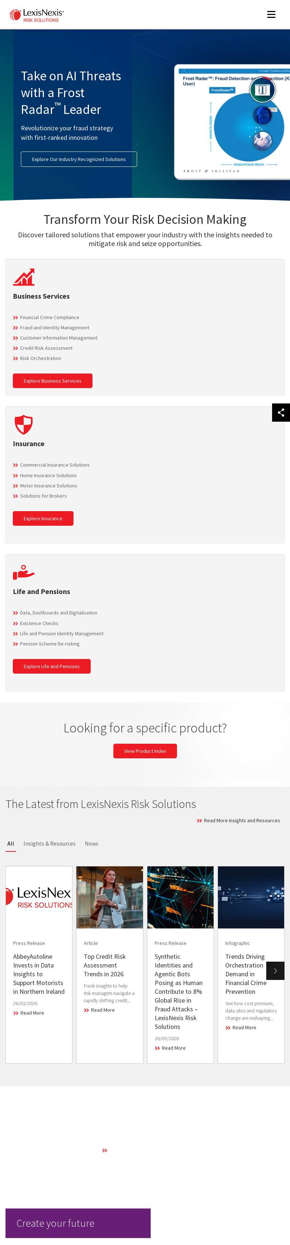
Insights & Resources (49, 843)
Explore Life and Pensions (52, 666)
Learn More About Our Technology (146, 1150)
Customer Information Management (59, 337)
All (10, 843)
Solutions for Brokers (43, 496)
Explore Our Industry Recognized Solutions (79, 159)
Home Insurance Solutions (48, 475)
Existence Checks (39, 623)
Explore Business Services (53, 381)
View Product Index (145, 751)
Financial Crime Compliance (49, 317)
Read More (32, 1013)
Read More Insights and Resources (242, 820)
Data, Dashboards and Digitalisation (58, 612)
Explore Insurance (43, 518)
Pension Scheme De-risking (50, 643)
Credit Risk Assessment (46, 348)
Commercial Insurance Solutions (55, 464)
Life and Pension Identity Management (61, 633)
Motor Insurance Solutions (48, 485)
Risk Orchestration (40, 358)
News (91, 843)
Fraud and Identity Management (54, 327)
